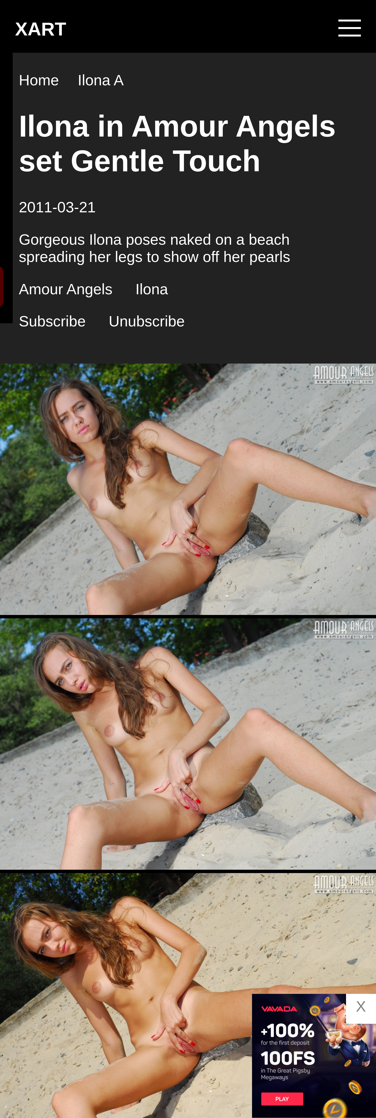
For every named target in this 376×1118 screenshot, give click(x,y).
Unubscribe (147, 321)
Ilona (151, 288)
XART (40, 29)
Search (64, 286)
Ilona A (101, 80)
